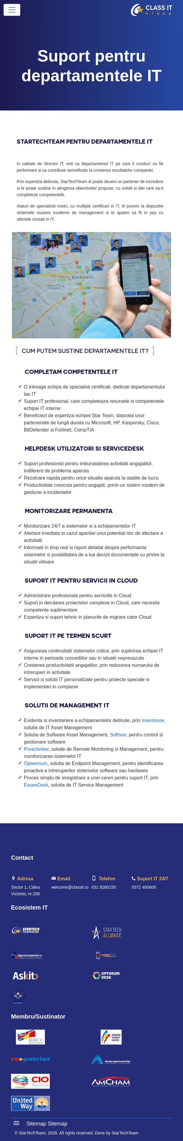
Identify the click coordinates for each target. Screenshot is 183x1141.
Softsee (118, 734)
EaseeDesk (36, 784)
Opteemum (35, 763)
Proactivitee (36, 749)
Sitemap (36, 1124)
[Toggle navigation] (12, 10)
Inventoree (153, 720)
